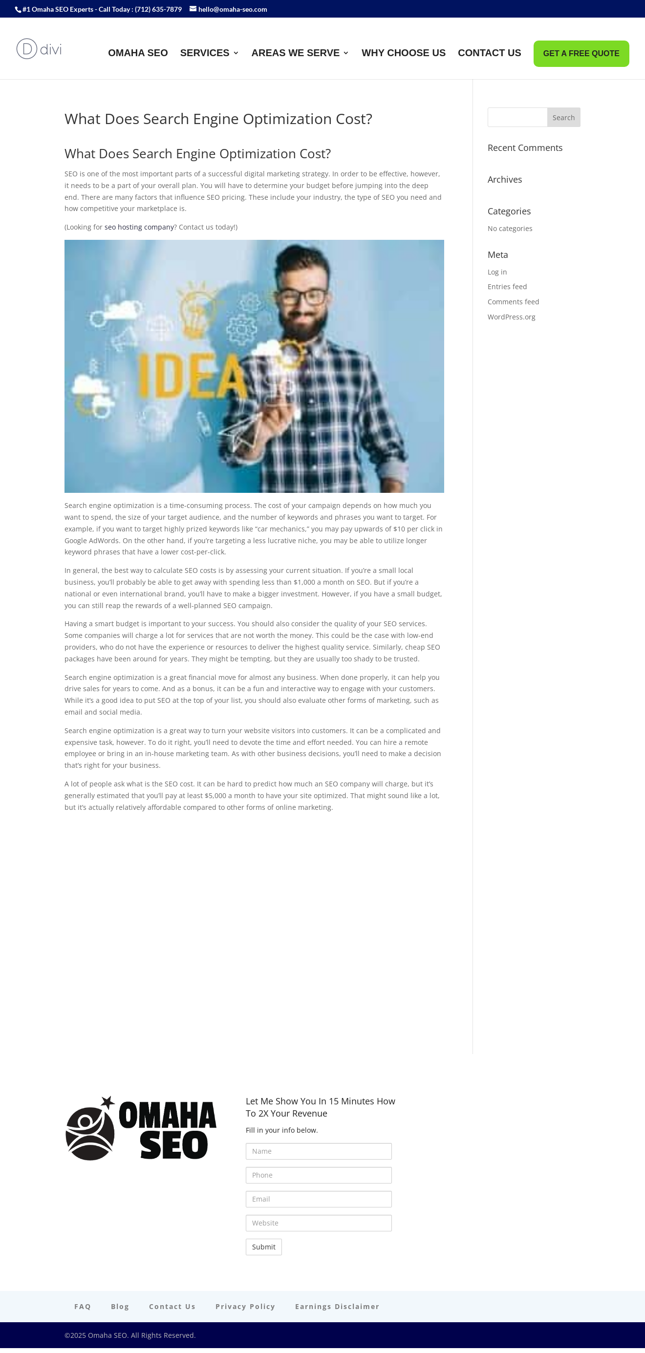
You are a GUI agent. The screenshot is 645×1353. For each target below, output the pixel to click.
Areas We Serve (296, 53)
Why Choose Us (404, 53)
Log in (497, 271)
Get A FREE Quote (581, 53)
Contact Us (489, 53)
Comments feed (513, 301)
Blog (120, 1306)
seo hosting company (139, 227)
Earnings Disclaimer (337, 1306)
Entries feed (507, 286)
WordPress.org (512, 316)
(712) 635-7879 (158, 9)
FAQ (82, 1306)
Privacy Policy (245, 1306)
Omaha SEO (138, 53)
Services (205, 53)
